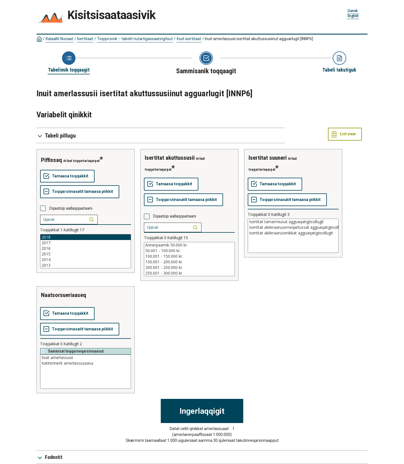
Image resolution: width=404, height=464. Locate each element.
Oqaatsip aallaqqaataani (70, 208)
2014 (85, 259)
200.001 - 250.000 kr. (189, 267)
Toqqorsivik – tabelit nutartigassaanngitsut (135, 38)
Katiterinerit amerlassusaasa (85, 363)
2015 (85, 254)
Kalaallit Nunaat (59, 38)
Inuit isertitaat (189, 38)
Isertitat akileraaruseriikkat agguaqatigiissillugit (293, 233)
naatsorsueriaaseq (63, 295)
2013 (85, 265)
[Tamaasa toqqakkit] (67, 176)
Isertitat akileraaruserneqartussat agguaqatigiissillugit (293, 227)
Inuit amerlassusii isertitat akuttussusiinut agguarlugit (259, 38)
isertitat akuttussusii (170, 157)
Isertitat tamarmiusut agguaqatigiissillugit (293, 222)
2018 (85, 237)
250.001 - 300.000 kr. (189, 273)
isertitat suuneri (268, 157)
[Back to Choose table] (69, 62)
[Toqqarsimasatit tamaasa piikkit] (79, 191)
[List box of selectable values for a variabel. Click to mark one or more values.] (85, 251)
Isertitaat (85, 38)
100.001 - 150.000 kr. (189, 256)
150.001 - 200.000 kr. (189, 262)
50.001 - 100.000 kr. (189, 250)
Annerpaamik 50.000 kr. (189, 245)
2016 (85, 248)
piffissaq (51, 160)
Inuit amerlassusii (85, 357)
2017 (85, 243)
